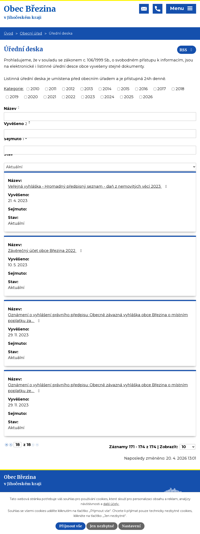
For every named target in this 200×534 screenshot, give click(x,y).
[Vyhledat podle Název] (100, 116)
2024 (109, 97)
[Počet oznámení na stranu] (187, 447)
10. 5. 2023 (17, 265)
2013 (88, 89)
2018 (180, 89)
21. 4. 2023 (17, 200)
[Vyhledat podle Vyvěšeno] (100, 133)
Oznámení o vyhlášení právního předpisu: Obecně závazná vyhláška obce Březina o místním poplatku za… (98, 318)
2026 (148, 97)
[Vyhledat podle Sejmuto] (100, 150)
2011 (52, 89)
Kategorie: (14, 88)
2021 (52, 97)
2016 (143, 89)
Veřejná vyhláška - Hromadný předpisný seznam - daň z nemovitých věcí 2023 (88, 186)
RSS (186, 49)
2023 (90, 97)
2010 (34, 89)
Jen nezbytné (102, 526)
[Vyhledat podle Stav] (100, 167)
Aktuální (16, 223)
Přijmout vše (70, 526)
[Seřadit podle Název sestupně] (18, 108)
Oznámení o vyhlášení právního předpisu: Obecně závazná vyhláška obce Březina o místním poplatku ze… (98, 388)
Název (10, 108)
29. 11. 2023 (18, 335)
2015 (125, 89)
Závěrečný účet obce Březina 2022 (45, 250)
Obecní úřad (31, 33)
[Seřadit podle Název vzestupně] (18, 106)
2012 (70, 89)
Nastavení (131, 526)
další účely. (111, 504)
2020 (33, 97)
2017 (161, 89)
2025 (128, 97)
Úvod (8, 33)
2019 (14, 97)
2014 (107, 89)
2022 (70, 97)
